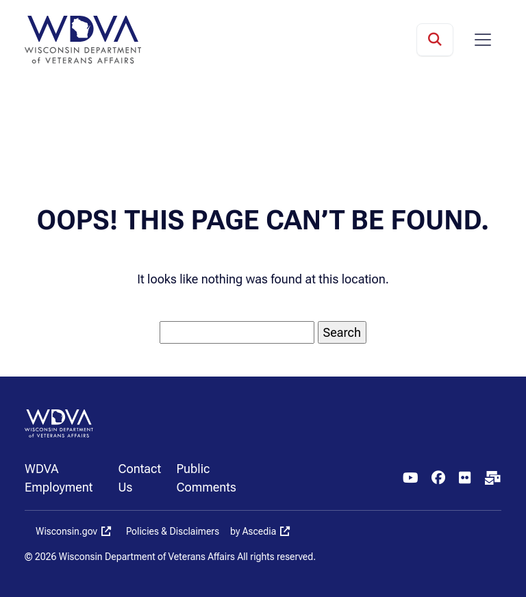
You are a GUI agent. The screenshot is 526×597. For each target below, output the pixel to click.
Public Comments (206, 477)
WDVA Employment (59, 477)
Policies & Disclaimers (172, 531)
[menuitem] (71, 478)
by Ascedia (253, 531)
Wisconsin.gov (66, 531)
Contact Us (139, 477)
